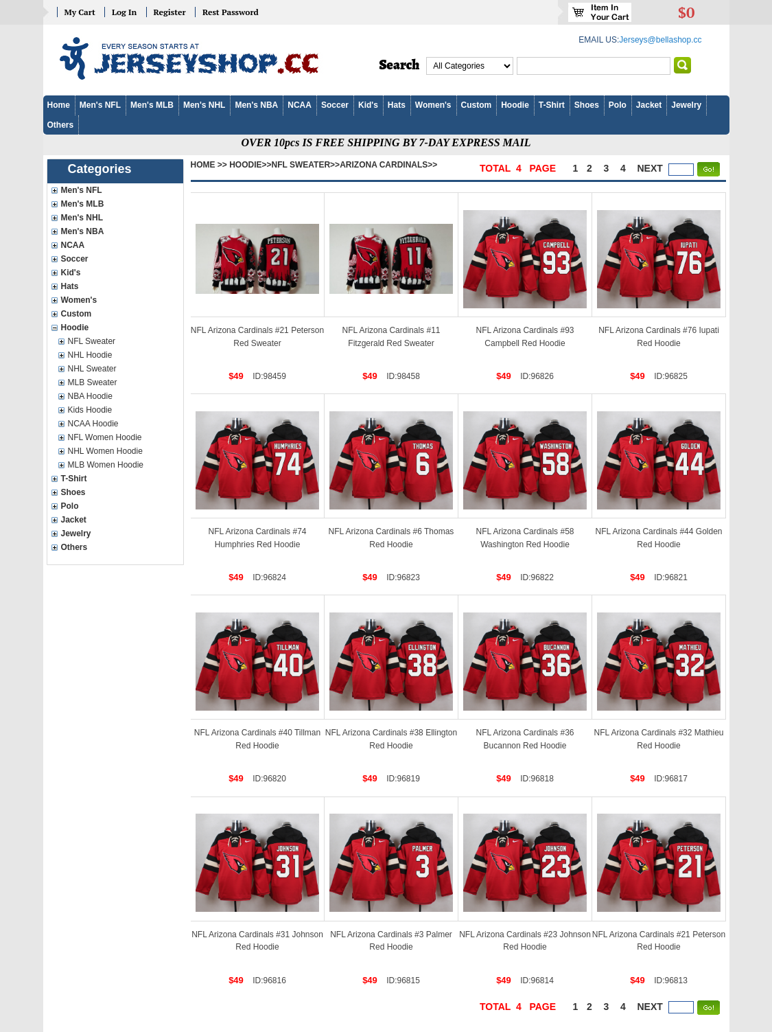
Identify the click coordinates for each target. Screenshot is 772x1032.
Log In (124, 12)
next (650, 168)
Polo (618, 105)
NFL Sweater (92, 341)
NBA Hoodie (90, 396)
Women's (433, 105)
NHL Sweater (92, 369)
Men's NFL (100, 105)
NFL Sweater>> (306, 165)
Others (60, 125)
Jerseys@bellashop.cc (660, 40)
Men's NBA (256, 105)
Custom (476, 105)
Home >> (209, 165)
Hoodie (515, 105)
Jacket (649, 105)
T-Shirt (552, 105)
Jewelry (686, 105)
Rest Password (230, 12)
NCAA (300, 105)
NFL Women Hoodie (105, 437)
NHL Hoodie (90, 355)
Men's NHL (204, 105)
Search (399, 65)
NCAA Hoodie (93, 423)
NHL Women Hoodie (105, 451)
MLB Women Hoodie (106, 465)
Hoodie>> (250, 165)
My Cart (80, 12)
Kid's (368, 105)
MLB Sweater (92, 382)
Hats (397, 105)
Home (58, 105)
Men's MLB (152, 105)
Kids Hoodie (90, 410)
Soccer (335, 105)
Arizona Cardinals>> (388, 165)
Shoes (586, 105)
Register (170, 12)
